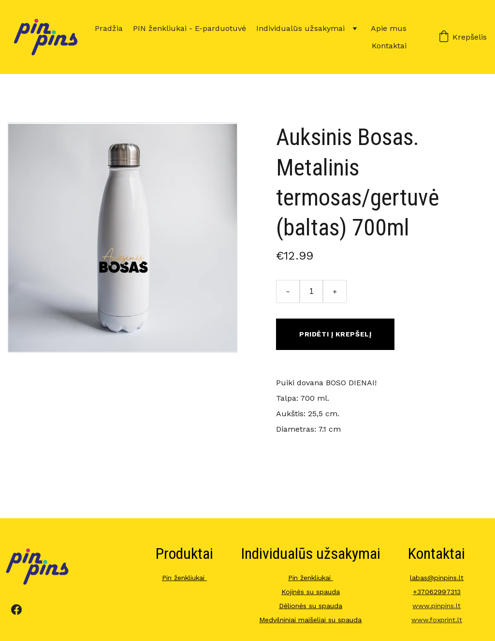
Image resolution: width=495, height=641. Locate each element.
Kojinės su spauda (310, 592)
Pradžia (109, 28)
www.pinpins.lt (436, 606)
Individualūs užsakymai (300, 28)
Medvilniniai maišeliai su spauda (310, 620)
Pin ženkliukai (184, 578)
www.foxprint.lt (436, 620)
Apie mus (389, 28)
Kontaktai (389, 45)
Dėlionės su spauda (310, 606)
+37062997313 (437, 592)
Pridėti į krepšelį (335, 334)
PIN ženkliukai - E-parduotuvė (189, 28)
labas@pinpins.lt (437, 578)
